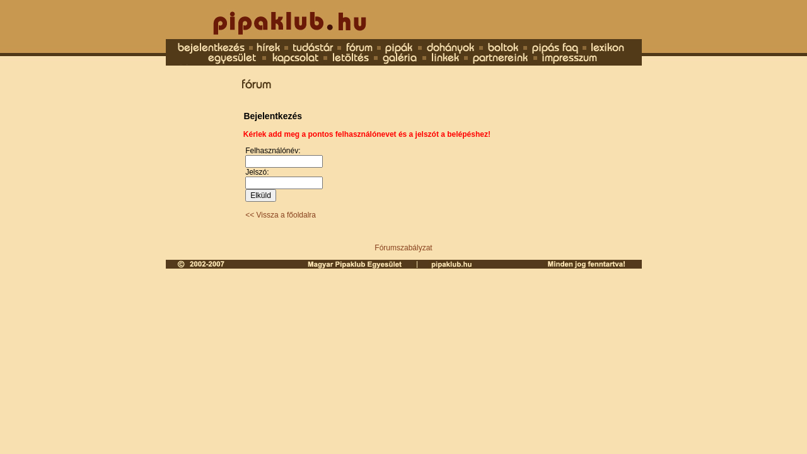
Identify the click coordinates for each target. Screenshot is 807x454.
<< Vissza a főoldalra (280, 215)
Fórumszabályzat (403, 247)
